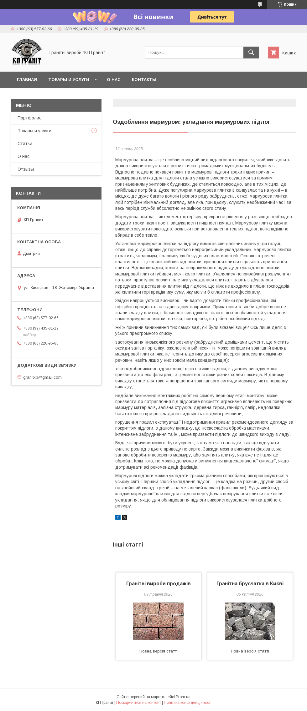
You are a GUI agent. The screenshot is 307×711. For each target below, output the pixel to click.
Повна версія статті (158, 651)
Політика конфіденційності (187, 702)
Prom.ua (183, 697)
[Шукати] (251, 52)
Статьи (25, 143)
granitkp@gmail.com (42, 377)
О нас (114, 79)
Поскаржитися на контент (138, 702)
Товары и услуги (68, 79)
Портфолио (30, 117)
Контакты (144, 79)
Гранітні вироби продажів (158, 583)
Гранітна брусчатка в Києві (250, 583)
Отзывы (26, 169)
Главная (27, 79)
